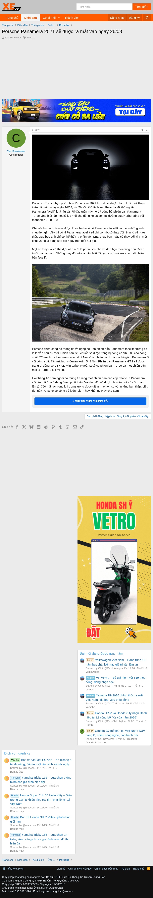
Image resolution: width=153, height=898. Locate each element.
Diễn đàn (30, 17)
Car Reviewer (13, 37)
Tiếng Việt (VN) (13, 868)
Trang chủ (11, 17)
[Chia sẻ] (142, 130)
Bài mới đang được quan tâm (101, 653)
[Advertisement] (76, 69)
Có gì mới (49, 17)
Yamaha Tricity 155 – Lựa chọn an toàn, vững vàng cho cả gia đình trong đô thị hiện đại (39, 839)
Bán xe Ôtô (16, 771)
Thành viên (72, 17)
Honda (89, 724)
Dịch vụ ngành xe (17, 753)
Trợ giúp (125, 868)
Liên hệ (61, 868)
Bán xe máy (17, 789)
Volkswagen (92, 671)
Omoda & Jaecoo (96, 742)
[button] (59, 17)
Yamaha (90, 707)
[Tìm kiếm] (104, 6)
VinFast (90, 689)
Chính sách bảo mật (106, 868)
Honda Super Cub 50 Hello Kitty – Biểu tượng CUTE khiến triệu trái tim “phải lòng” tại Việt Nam (41, 799)
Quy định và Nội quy (80, 868)
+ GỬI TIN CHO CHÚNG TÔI (91, 401)
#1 (147, 130)
